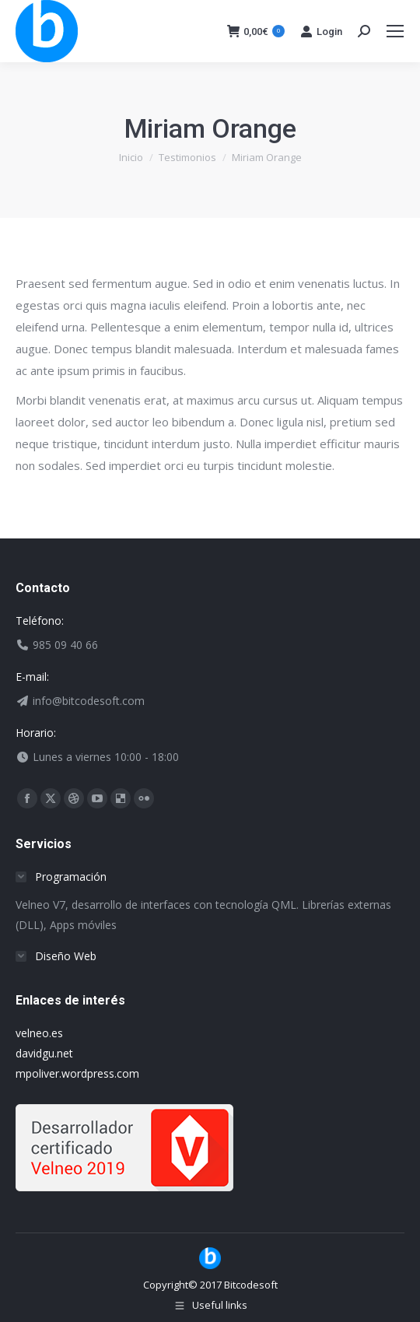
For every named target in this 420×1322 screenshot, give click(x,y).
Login (321, 31)
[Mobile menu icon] (395, 31)
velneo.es (39, 1033)
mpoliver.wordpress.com (77, 1073)
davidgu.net (44, 1053)
